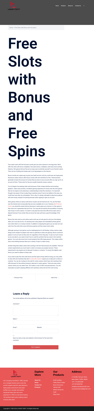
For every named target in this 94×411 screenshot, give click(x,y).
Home (57, 5)
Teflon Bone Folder (59, 382)
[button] (84, 6)
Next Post (54, 277)
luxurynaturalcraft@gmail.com (81, 389)
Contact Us (78, 5)
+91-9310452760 (77, 384)
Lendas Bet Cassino (36, 259)
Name (15, 319)
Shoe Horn (56, 394)
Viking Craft (57, 387)
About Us (70, 5)
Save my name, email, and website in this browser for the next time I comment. (33, 339)
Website (39, 327)
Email (15, 327)
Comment (16, 304)
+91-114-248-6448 (77, 382)
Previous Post (18, 277)
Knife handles (57, 380)
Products (63, 5)
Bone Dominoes (58, 385)
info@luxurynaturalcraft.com (81, 386)
